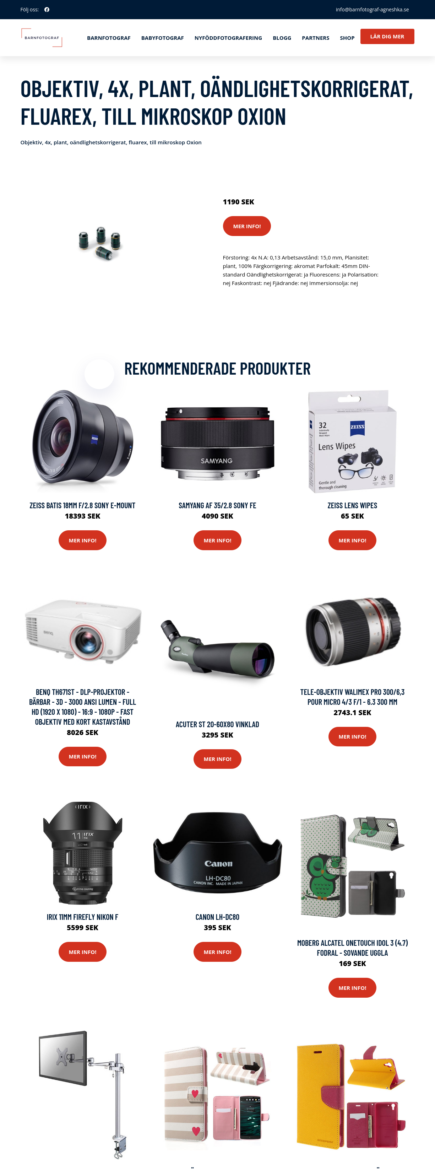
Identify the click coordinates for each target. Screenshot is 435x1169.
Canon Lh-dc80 (218, 916)
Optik (285, 172)
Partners (315, 37)
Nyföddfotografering (228, 37)
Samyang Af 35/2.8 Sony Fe (217, 505)
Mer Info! (247, 226)
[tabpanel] (100, 244)
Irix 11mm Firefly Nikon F (82, 916)
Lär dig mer (387, 36)
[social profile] (47, 9)
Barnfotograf (109, 37)
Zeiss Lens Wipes (352, 505)
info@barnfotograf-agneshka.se (372, 9)
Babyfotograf (162, 37)
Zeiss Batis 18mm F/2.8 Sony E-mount (83, 505)
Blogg (282, 37)
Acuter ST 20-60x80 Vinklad (217, 724)
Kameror (265, 172)
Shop (347, 37)
